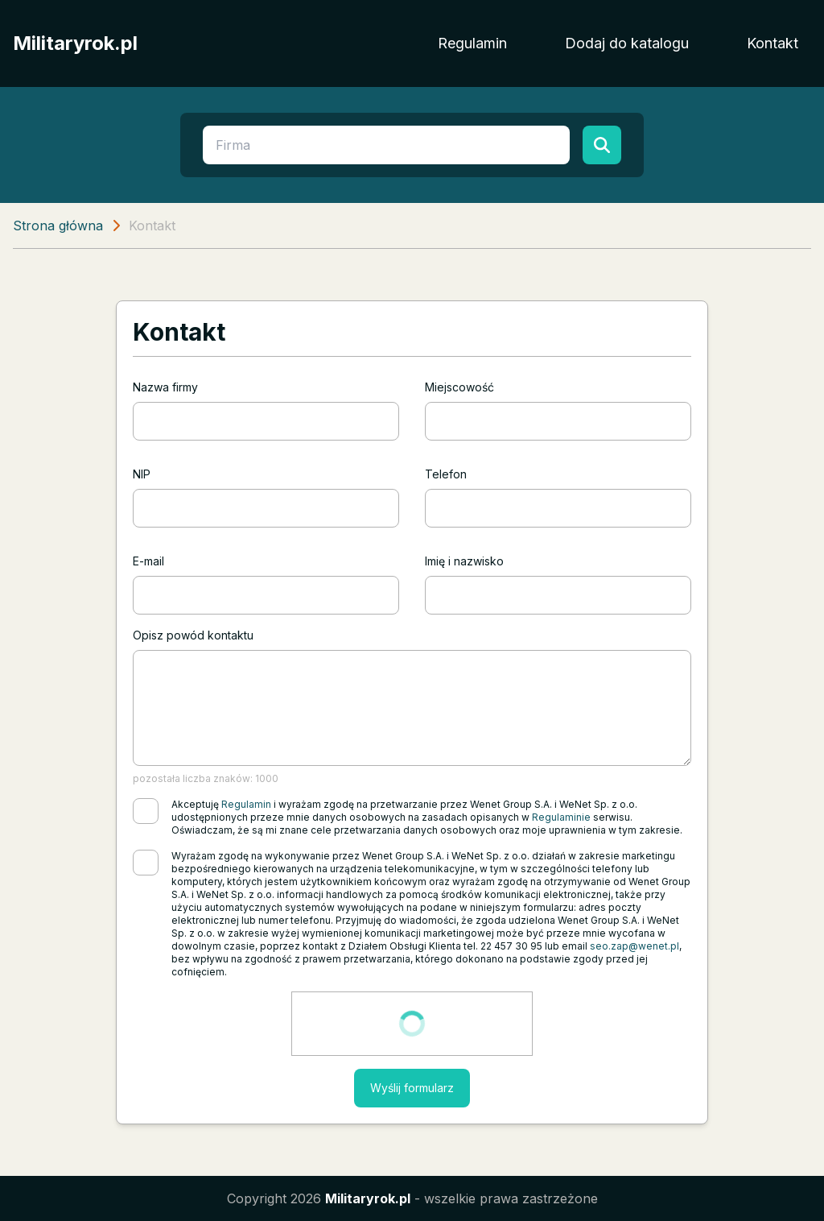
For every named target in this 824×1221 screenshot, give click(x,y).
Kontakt (772, 43)
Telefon (446, 474)
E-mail (148, 561)
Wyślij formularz (412, 1088)
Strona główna (58, 225)
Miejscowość (459, 387)
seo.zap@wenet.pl (634, 946)
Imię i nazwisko (464, 561)
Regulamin (472, 43)
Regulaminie (561, 817)
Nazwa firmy (165, 387)
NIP (141, 474)
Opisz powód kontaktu (193, 635)
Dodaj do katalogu (627, 43)
